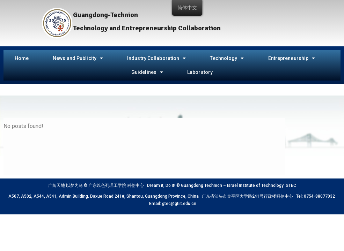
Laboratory (200, 72)
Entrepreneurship (291, 58)
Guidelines (147, 72)
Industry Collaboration (156, 58)
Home (22, 58)
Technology (227, 58)
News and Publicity (78, 58)
